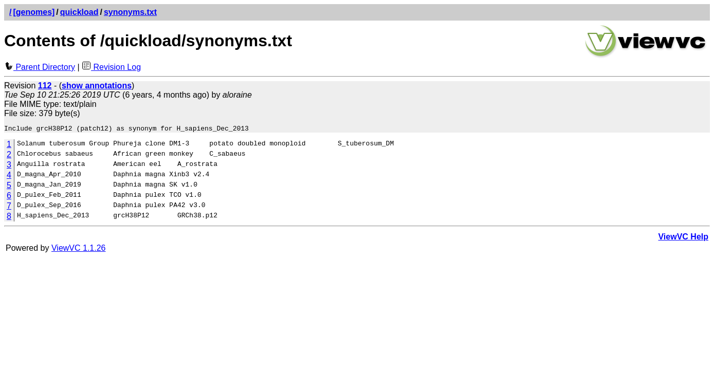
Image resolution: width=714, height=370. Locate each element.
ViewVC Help (683, 238)
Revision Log (111, 67)
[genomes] (33, 12)
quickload (79, 12)
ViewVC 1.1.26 (78, 249)
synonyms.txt (130, 12)
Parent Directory (39, 67)
